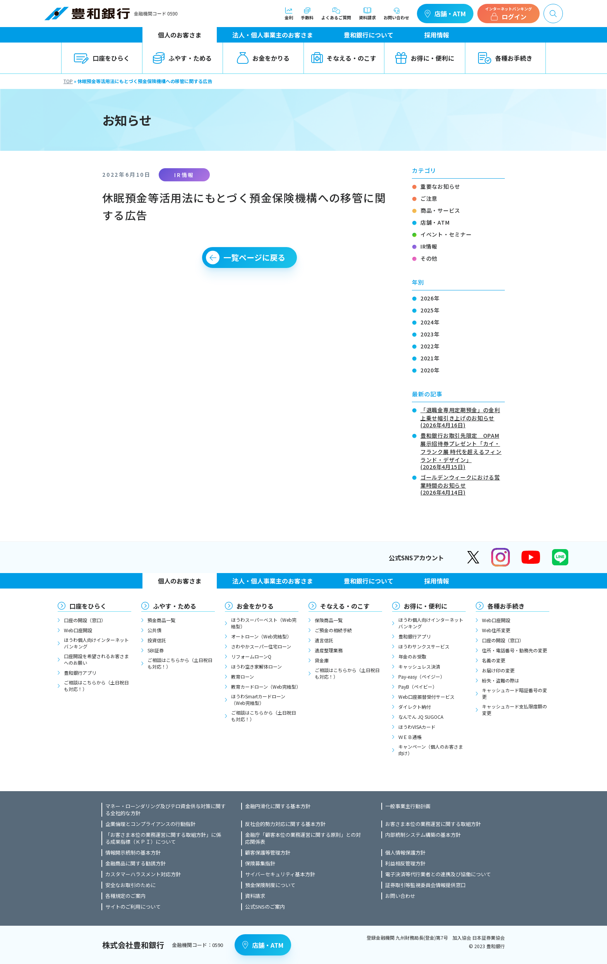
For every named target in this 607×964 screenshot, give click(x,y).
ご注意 (428, 198)
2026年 (430, 298)
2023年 (430, 334)
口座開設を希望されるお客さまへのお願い (96, 659)
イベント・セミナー (446, 234)
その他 (428, 258)
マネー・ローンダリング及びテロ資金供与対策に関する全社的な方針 (165, 810)
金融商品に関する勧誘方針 (135, 863)
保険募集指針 (260, 863)
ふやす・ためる (182, 58)
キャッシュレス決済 (419, 666)
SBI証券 (155, 650)
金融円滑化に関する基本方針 (277, 806)
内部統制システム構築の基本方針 (423, 834)
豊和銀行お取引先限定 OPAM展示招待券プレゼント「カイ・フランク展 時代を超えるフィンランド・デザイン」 (462, 450)
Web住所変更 (496, 630)
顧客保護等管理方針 (267, 852)
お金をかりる (263, 58)
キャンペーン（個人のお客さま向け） (430, 749)
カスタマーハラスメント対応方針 (143, 874)
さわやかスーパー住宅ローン (261, 646)
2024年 (430, 322)
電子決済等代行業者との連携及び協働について (438, 874)
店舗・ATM (445, 13)
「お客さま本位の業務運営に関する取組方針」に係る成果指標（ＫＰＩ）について (163, 838)
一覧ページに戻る (254, 257)
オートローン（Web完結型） (261, 636)
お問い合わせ (396, 13)
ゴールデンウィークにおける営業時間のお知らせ (462, 484)
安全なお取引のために (130, 885)
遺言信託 (324, 640)
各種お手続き (505, 58)
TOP (68, 81)
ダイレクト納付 (414, 706)
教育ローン (242, 676)
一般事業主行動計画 (407, 806)
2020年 (430, 370)
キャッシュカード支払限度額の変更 (514, 709)
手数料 (307, 13)
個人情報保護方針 (405, 852)
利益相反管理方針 (405, 863)
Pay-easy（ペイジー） (421, 676)
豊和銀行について (368, 34)
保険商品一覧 (329, 620)
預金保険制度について (270, 885)
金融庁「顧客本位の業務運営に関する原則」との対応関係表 (303, 838)
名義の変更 (493, 660)
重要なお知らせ (440, 186)
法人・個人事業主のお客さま (272, 34)
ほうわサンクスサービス (423, 646)
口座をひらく (102, 58)
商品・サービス (440, 210)
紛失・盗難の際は (500, 680)
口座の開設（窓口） (85, 620)
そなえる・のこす (343, 58)
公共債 (154, 630)
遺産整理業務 (329, 650)
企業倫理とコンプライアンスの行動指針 (150, 824)
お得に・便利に (424, 58)
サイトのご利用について (133, 906)
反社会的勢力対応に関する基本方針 (285, 824)
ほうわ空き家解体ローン (256, 666)
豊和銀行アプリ (80, 672)
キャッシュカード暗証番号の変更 (514, 693)
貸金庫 (322, 660)
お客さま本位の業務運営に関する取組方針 (433, 824)
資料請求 (367, 13)
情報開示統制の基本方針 (133, 852)
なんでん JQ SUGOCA (420, 716)
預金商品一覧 (161, 620)
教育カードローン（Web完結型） (264, 686)
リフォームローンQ (251, 656)
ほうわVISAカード (417, 726)
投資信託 (156, 640)
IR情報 (428, 246)
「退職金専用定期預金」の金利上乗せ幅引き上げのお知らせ (462, 417)
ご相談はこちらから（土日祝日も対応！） (96, 685)
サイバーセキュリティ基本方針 (280, 874)
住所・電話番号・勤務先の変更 (514, 650)
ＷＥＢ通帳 (410, 737)
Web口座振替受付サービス (426, 696)
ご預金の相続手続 (333, 630)
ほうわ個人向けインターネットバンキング (96, 643)
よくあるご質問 (336, 13)
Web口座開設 (78, 630)
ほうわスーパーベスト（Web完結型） (264, 623)
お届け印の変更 (498, 670)
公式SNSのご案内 (265, 906)
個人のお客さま (179, 34)
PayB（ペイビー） (417, 686)
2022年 (430, 346)
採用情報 (436, 34)
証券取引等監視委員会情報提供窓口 (425, 885)
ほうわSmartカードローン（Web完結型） (258, 699)
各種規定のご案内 (125, 895)
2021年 (430, 358)
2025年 (430, 310)
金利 (289, 13)
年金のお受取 (412, 656)
